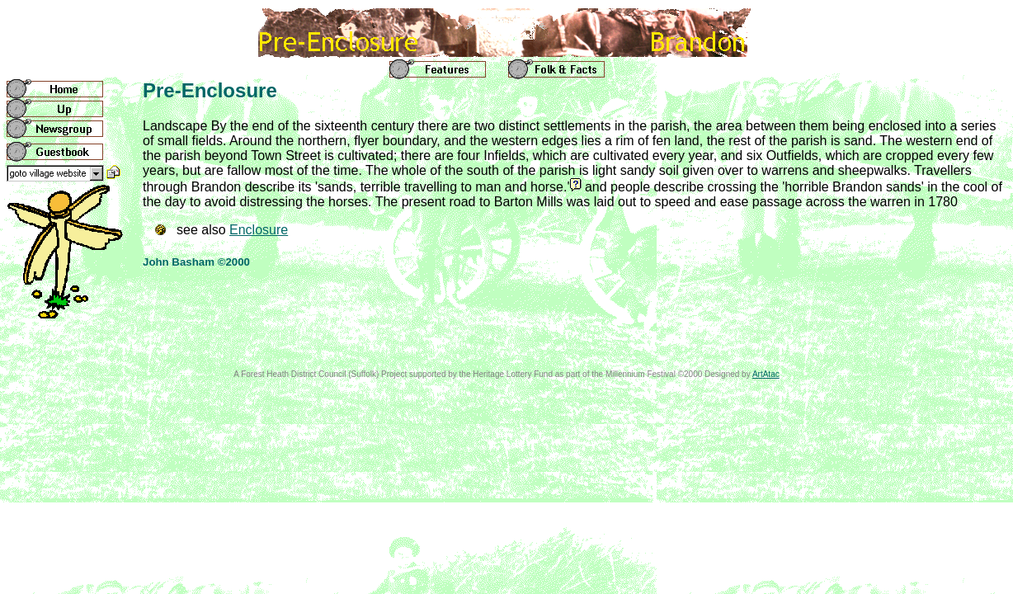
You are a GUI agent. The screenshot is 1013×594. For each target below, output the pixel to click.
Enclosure (258, 230)
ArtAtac (766, 374)
